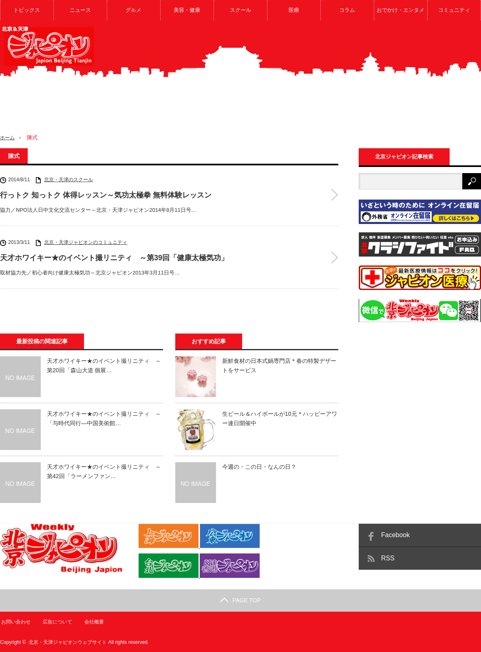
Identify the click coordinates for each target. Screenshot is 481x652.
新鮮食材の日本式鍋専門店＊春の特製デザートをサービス (279, 365)
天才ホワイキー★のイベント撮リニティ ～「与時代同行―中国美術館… (104, 418)
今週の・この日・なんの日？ (259, 466)
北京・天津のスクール (68, 179)
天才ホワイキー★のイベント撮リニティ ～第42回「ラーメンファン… (104, 471)
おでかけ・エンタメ (400, 10)
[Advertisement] (416, 83)
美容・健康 (187, 10)
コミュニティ (454, 10)
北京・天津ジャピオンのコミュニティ (85, 242)
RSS (388, 558)
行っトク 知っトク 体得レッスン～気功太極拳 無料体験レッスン (106, 195)
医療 (294, 10)
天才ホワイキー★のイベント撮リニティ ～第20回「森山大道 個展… (104, 365)
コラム (347, 10)
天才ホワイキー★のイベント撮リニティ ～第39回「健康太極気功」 (114, 258)
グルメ (133, 10)
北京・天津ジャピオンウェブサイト (68, 642)
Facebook (395, 534)
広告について (56, 621)
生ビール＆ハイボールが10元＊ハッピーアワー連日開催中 (279, 418)
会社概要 (94, 621)
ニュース (80, 10)
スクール (240, 10)
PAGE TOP (240, 600)
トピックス (26, 10)
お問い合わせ (14, 621)
